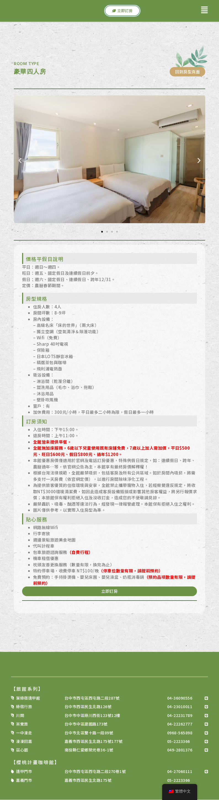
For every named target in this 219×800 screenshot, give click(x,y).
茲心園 (22, 750)
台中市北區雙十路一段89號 (89, 733)
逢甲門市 (24, 772)
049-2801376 (180, 750)
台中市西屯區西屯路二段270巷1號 (95, 772)
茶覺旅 (22, 724)
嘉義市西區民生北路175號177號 (94, 741)
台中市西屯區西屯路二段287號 (92, 698)
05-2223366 (178, 741)
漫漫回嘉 (24, 741)
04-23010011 (180, 707)
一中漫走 (24, 733)
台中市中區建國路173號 (86, 724)
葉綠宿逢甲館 (28, 698)
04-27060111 (180, 772)
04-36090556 (180, 698)
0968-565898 (180, 733)
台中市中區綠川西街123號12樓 (92, 715)
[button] (20, 160)
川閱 (20, 715)
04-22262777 (180, 724)
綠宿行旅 (24, 707)
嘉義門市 (24, 780)
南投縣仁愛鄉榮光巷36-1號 (89, 750)
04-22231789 (180, 715)
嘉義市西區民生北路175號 (88, 780)
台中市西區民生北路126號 (88, 707)
